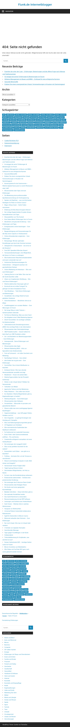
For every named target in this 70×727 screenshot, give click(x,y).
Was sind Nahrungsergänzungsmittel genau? (18, 422)
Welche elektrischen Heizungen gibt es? (16, 284)
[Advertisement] (35, 29)
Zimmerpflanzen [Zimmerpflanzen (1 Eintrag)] (19, 130)
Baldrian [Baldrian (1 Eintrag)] (26, 117)
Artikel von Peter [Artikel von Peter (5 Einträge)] (60, 114)
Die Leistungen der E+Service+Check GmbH (17, 482)
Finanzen (7, 661)
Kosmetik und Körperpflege (12, 683)
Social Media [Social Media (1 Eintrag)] (38, 125)
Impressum (8, 146)
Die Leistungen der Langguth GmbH (15, 444)
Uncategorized (8, 714)
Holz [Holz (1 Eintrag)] (64, 120)
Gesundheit (7, 671)
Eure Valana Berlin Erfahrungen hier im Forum (18, 219)
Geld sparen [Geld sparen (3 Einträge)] (39, 120)
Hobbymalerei (8, 535)
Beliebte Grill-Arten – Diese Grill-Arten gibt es (18, 492)
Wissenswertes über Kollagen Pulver (15, 485)
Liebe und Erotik (9, 690)
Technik (6, 707)
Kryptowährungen (9, 688)
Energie (6, 652)
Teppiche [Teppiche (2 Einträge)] (16, 127)
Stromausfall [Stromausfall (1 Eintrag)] (53, 125)
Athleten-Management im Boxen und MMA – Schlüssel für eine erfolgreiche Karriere (32, 79)
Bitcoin (6, 642)
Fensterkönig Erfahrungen (10, 620)
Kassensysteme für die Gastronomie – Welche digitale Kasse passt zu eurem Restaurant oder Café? (17, 186)
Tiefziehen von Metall (11, 387)
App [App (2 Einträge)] (4, 114)
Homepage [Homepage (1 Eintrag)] (14, 122)
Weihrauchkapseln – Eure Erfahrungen (16, 399)
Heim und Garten (9, 676)
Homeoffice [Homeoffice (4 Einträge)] (6, 122)
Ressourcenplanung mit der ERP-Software (17, 499)
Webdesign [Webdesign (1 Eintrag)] (40, 127)
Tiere (5, 709)
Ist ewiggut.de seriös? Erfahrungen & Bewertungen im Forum (24, 77)
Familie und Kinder (10, 659)
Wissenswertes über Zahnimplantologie (16, 329)
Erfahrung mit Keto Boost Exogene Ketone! (17, 210)
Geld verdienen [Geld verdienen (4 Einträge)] (49, 120)
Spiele (6, 702)
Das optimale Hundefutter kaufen (14, 494)
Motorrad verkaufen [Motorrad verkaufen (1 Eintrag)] (59, 122)
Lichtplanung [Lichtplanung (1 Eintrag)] (39, 122)
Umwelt (6, 712)
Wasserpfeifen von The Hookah (14, 217)
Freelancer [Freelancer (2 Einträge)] (12, 120)
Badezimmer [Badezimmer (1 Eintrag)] (18, 117)
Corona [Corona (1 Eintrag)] (5, 120)
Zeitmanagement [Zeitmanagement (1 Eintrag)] (8, 130)
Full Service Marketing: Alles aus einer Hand (17, 315)
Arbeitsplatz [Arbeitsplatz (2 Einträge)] (10, 114)
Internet (6, 678)
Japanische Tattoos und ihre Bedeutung (16, 389)
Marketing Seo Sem (10, 692)
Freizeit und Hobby (10, 664)
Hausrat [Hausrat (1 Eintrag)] (58, 120)
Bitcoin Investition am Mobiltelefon (15, 547)
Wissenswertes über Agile (12, 346)
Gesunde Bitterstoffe (11, 82)
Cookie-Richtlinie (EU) (11, 140)
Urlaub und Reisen (10, 716)
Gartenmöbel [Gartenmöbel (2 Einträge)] (22, 120)
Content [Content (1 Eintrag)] (61, 117)
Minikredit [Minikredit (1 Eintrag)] (48, 122)
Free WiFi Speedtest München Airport (15, 250)
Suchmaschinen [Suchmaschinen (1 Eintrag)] (7, 127)
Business (7, 645)
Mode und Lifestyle (10, 697)
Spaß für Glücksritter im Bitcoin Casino (16, 516)
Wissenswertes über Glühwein (13, 401)
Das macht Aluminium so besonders (15, 497)
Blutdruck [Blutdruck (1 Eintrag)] (42, 117)
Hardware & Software (11, 673)
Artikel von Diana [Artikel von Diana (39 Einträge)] (21, 114)
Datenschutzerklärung (11, 143)
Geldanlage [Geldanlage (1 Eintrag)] (31, 120)
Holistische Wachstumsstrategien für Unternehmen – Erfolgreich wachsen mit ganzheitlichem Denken (14, 264)
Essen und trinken (9, 657)
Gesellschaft (8, 669)
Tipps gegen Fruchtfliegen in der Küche (16, 532)
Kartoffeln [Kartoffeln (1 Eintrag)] (22, 122)
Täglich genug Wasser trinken (13, 468)
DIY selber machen (10, 649)
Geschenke (7, 666)
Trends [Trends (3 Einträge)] (23, 127)
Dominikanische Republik (10, 613)
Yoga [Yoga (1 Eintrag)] (61, 127)
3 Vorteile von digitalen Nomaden (14, 528)
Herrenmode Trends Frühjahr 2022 (14, 466)
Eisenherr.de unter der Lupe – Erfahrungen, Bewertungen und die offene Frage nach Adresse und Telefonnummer (17, 159)
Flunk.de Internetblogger (35, 4)
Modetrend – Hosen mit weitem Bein (15, 375)
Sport (6, 704)
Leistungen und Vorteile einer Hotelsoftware (18, 501)
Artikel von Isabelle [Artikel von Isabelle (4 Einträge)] (47, 114)
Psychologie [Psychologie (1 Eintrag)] (6, 125)
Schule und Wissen (10, 700)
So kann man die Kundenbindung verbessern (18, 475)
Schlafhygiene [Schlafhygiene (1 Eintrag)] (16, 125)
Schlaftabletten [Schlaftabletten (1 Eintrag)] (27, 125)
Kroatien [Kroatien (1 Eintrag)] (30, 122)
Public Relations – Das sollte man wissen (17, 391)
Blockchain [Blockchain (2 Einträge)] (34, 117)
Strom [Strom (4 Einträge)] (45, 125)
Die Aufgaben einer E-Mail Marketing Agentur (18, 317)
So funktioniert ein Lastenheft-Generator (16, 432)
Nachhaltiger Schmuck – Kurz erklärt (15, 358)
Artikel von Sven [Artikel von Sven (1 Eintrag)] (8, 117)
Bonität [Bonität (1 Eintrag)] (50, 117)
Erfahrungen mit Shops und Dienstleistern (17, 654)
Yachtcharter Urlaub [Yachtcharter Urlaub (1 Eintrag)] (51, 127)
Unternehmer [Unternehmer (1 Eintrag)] (31, 127)
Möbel (6, 695)
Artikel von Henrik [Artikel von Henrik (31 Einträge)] (34, 114)
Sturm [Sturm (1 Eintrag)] (61, 125)
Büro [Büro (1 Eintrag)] (55, 117)
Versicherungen (9, 719)
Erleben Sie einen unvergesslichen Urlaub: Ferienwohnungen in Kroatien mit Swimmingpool (34, 84)
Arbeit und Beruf (9, 638)
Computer (7, 647)
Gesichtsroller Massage (11, 530)
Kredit (6, 685)
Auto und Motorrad (10, 640)
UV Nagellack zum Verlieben (13, 425)
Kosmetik (7, 681)
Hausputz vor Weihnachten (12, 509)
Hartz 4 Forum (12, 616)
